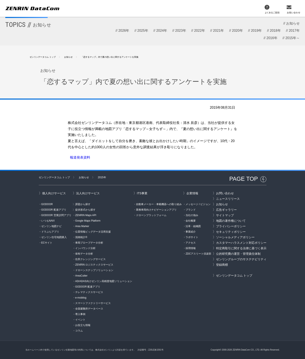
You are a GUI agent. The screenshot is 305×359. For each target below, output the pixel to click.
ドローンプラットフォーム (151, 215)
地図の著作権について (231, 220)
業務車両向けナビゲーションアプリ (156, 209)
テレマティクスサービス (89, 292)
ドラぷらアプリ (50, 231)
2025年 (142, 30)
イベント (80, 319)
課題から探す (82, 204)
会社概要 (191, 220)
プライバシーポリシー (231, 226)
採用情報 (191, 248)
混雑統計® (81, 237)
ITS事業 (142, 193)
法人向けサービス (88, 193)
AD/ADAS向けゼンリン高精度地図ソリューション (103, 281)
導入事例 (80, 314)
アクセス (191, 242)
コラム (79, 330)
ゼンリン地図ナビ (51, 226)
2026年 (123, 30)
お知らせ (293, 23)
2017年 (294, 30)
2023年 (180, 30)
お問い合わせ (225, 193)
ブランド (191, 209)
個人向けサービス (54, 193)
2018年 (275, 30)
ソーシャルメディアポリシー (235, 237)
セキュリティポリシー (231, 231)
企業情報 (192, 193)
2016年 (271, 38)
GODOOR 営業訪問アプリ (56, 215)
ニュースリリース (228, 198)
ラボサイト (192, 237)
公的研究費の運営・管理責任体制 (238, 253)
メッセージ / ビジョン (198, 204)
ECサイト (47, 242)
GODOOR (47, 204)
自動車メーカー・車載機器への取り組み (159, 204)
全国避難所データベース (89, 308)
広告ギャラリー (226, 209)
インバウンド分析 (85, 248)
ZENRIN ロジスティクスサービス (94, 264)
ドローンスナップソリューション (94, 270)
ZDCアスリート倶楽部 (198, 253)
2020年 (237, 30)
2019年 (256, 30)
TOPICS (28, 24)
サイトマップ (225, 215)
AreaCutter (81, 275)
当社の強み (192, 215)
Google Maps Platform (87, 220)
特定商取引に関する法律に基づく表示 (241, 248)
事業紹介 (191, 231)
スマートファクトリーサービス (93, 303)
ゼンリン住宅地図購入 (54, 237)
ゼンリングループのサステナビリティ (241, 259)
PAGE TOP (243, 179)
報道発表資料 (80, 157)
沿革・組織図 (193, 226)
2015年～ (292, 38)
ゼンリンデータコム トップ (43, 57)
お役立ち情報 (82, 325)
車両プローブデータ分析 (89, 242)
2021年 (218, 30)
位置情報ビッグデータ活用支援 (93, 231)
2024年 (161, 30)
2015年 (102, 177)
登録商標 (222, 264)
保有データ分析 (84, 253)
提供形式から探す (85, 209)
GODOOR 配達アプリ (53, 209)
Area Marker (82, 226)
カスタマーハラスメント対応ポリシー (241, 242)
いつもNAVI (48, 220)
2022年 (199, 30)
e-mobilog (80, 297)
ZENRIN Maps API (85, 215)
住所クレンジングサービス (90, 259)
